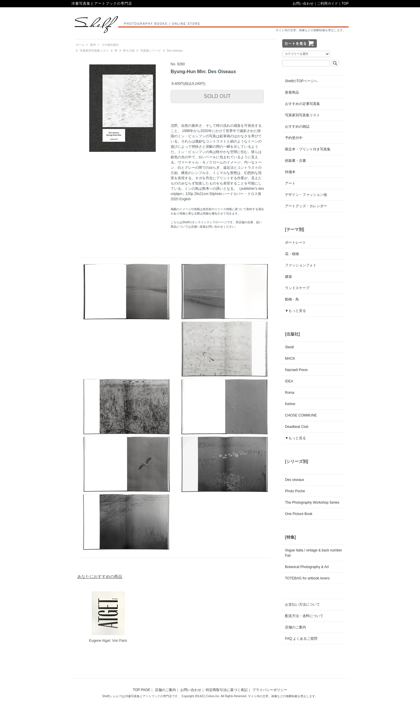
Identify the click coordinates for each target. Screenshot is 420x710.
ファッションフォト (300, 265)
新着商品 (292, 92)
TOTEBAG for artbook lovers (307, 578)
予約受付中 (293, 138)
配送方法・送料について (304, 616)
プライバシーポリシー (269, 690)
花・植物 (292, 254)
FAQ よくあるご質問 (301, 639)
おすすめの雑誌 (297, 126)
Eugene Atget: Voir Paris (108, 641)
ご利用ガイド (327, 3)
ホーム (80, 44)
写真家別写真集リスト (94, 50)
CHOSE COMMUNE (301, 415)
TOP (345, 3)
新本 (93, 44)
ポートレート (295, 242)
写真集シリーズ (150, 50)
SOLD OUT (217, 96)
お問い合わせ (303, 3)
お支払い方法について (302, 604)
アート (290, 183)
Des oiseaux (175, 50)
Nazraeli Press (296, 370)
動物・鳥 (292, 299)
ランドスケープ (297, 288)
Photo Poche (295, 491)
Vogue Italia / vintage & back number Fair (313, 553)
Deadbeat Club (296, 427)
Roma (289, 393)
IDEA (289, 381)
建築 (288, 277)
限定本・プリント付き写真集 (307, 149)
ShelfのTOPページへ (301, 81)
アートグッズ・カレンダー (306, 206)
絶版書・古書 (295, 161)
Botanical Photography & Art (307, 567)
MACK (290, 358)
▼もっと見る (295, 311)
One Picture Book (298, 514)
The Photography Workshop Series (312, 502)
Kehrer (290, 404)
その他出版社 (110, 44)
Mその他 (128, 50)
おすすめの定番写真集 (302, 104)
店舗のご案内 (295, 627)
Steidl (289, 347)
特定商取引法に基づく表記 (227, 690)
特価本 (290, 172)
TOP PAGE (141, 690)
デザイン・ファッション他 (306, 195)
